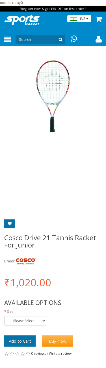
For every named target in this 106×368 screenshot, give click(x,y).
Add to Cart (20, 341)
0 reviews (38, 353)
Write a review (60, 353)
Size (10, 311)
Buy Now (57, 341)
